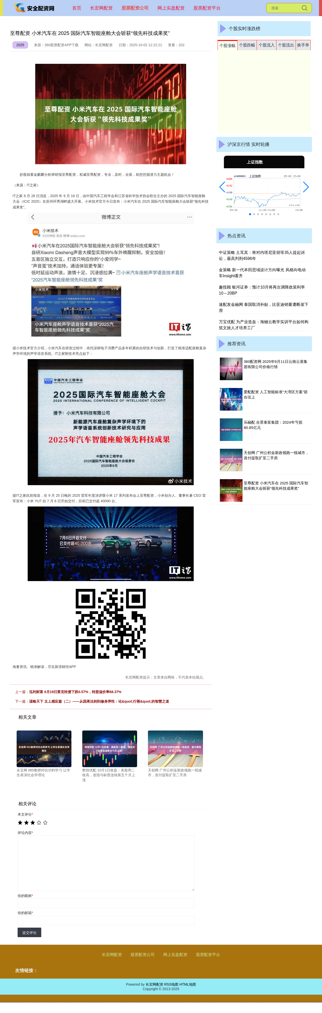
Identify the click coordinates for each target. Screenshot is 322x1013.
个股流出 (286, 45)
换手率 (303, 45)
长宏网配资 (101, 8)
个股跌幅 (247, 45)
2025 (20, 45)
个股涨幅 (227, 45)
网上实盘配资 (171, 8)
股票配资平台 (207, 8)
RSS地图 (171, 984)
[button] (222, 187)
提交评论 (29, 933)
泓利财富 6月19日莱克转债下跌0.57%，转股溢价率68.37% (75, 692)
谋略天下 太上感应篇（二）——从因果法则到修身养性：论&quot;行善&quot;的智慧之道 (99, 701)
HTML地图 (187, 984)
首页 (76, 8)
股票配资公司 (135, 8)
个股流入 (267, 45)
